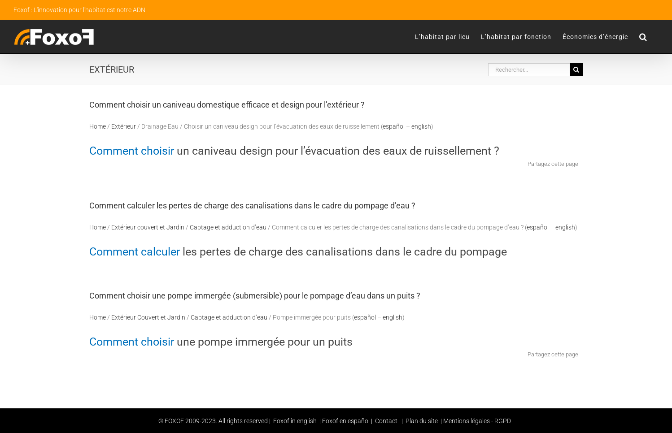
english (421, 126)
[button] (643, 36)
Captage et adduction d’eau (228, 227)
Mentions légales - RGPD (477, 420)
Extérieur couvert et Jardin (147, 227)
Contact (386, 420)
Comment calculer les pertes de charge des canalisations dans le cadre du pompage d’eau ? (252, 205)
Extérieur (123, 126)
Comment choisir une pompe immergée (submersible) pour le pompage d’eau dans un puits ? (254, 295)
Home (97, 126)
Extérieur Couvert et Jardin (148, 317)
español (394, 126)
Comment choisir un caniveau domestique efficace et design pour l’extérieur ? (227, 104)
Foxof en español (346, 420)
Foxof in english (295, 420)
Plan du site (421, 420)
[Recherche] (576, 69)
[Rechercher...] (529, 69)
